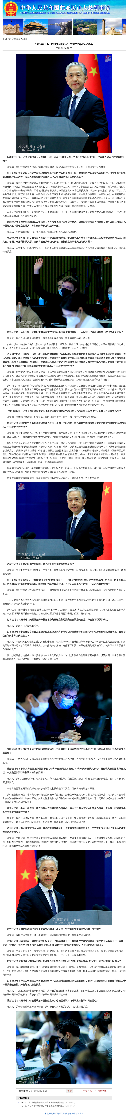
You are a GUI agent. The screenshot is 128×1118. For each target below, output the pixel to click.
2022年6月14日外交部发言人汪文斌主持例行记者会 (42, 1106)
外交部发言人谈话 (18, 39)
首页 (5, 39)
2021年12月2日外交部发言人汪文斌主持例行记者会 (42, 1102)
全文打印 (87, 1091)
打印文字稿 (101, 1091)
